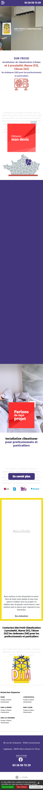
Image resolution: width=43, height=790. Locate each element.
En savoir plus (21, 476)
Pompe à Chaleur (6, 700)
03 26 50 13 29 (32, 2)
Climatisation (5, 702)
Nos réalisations (21, 616)
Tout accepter (7, 787)
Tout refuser (22, 787)
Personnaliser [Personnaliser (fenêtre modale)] (36, 787)
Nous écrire (21, 756)
